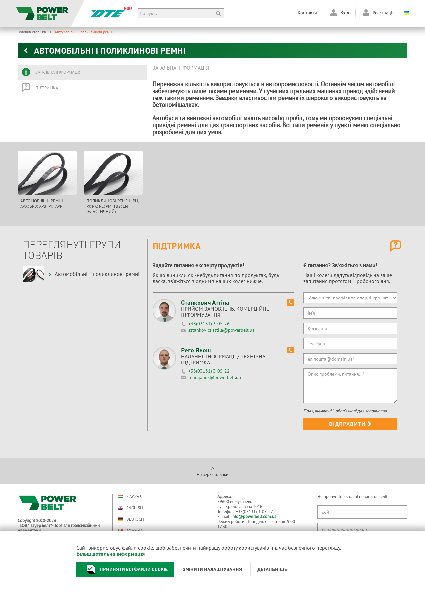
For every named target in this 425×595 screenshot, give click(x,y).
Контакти (307, 13)
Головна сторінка (35, 31)
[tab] (82, 72)
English (130, 507)
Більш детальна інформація (110, 553)
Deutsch (131, 519)
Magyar (130, 496)
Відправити (350, 423)
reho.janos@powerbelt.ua (214, 377)
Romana (130, 530)
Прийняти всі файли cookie (125, 569)
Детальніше (272, 569)
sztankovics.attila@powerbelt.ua (221, 330)
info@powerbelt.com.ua (253, 516)
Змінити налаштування (212, 569)
